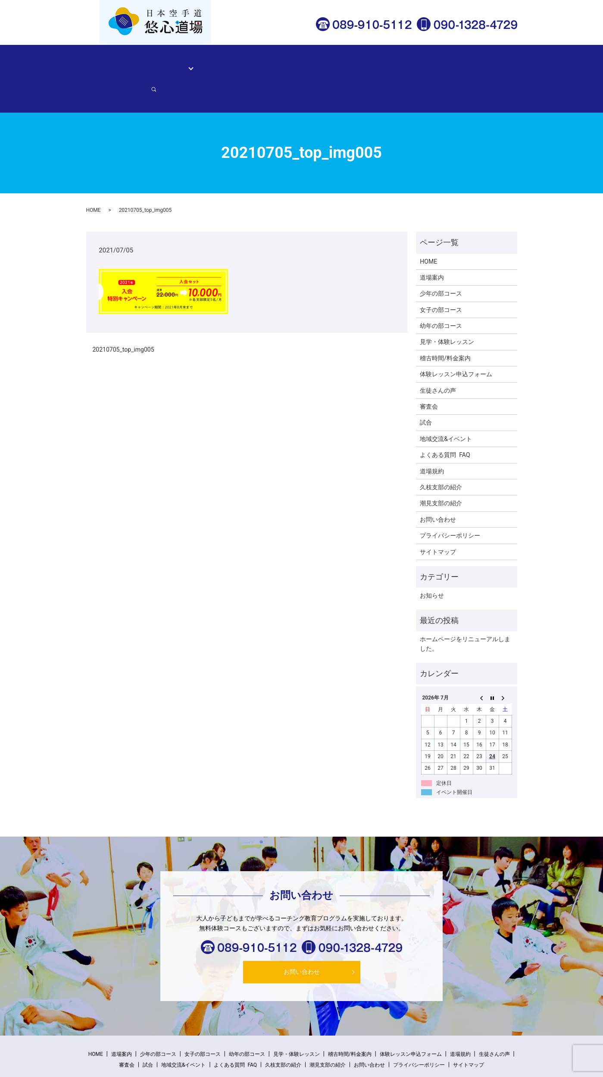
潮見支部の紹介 (441, 473)
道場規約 (432, 441)
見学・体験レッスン (230, 63)
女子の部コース (441, 279)
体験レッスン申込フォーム (406, 63)
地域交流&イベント (446, 408)
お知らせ (432, 565)
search (502, 63)
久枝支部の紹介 (441, 457)
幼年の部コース (441, 296)
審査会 (429, 376)
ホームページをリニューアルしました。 (465, 614)
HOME (122, 63)
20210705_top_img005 (123, 319)
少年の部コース (441, 263)
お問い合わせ (469, 63)
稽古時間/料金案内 (291, 63)
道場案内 (151, 63)
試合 (426, 392)
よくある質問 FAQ (445, 425)
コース (181, 63)
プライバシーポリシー (450, 505)
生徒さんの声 (343, 63)
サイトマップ (438, 521)
